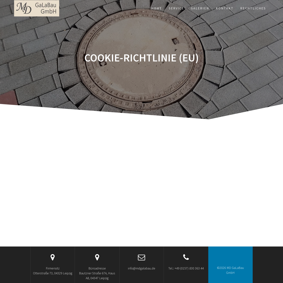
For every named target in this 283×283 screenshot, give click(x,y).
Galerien (200, 8)
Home (156, 8)
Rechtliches (253, 8)
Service (176, 8)
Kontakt (225, 8)
